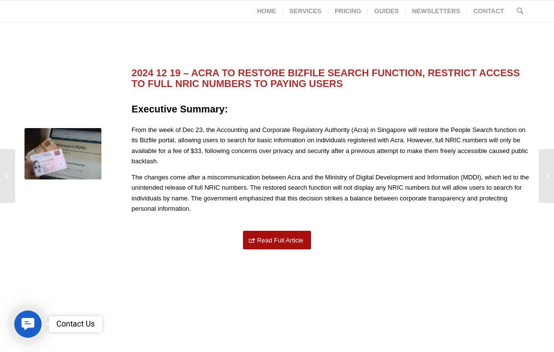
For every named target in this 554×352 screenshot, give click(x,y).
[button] (28, 324)
